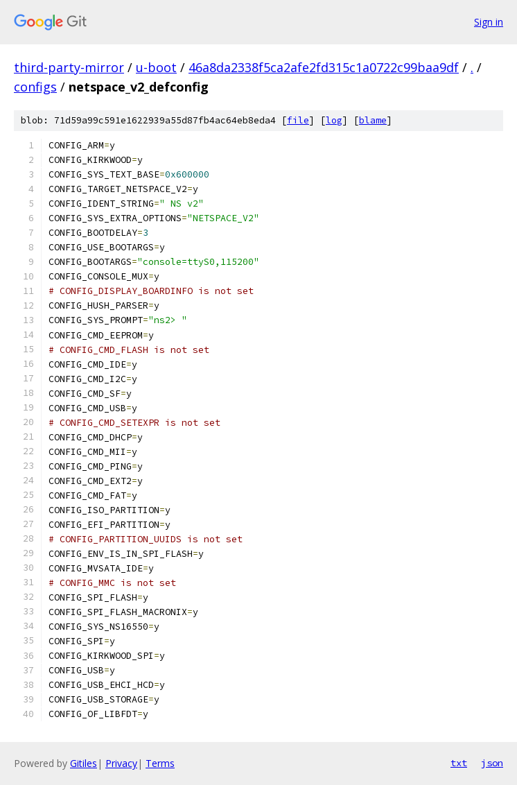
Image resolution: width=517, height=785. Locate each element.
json (492, 763)
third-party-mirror (69, 67)
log (334, 120)
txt (458, 763)
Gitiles (83, 763)
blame (373, 120)
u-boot (156, 67)
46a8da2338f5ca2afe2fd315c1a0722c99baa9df (324, 67)
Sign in (488, 21)
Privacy (121, 763)
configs (35, 86)
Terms (160, 763)
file (298, 120)
